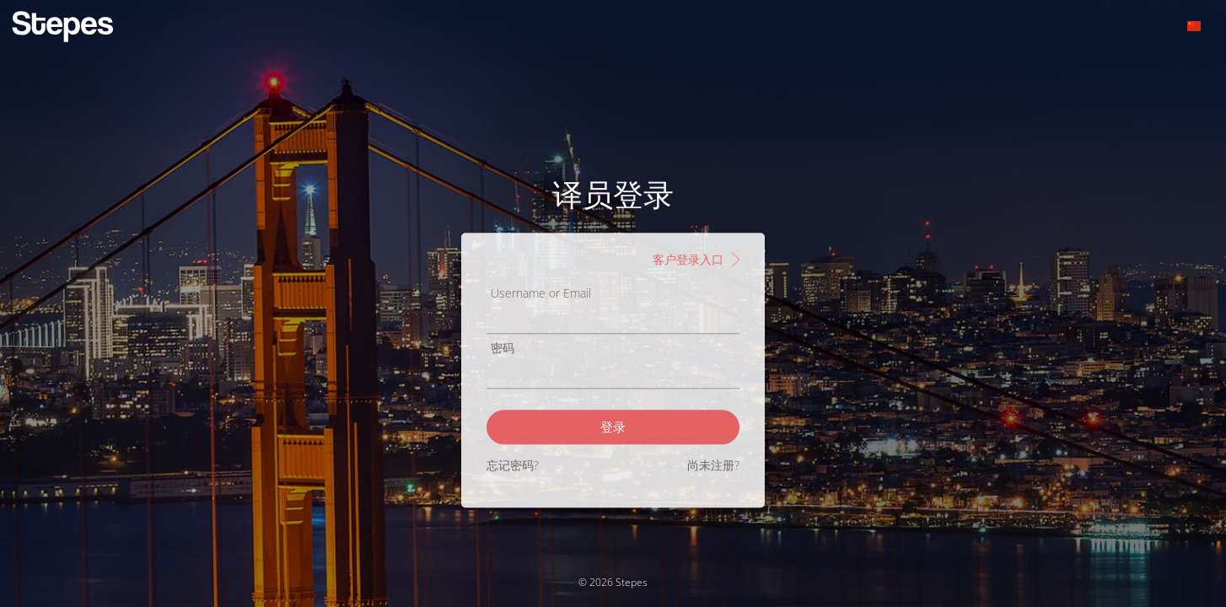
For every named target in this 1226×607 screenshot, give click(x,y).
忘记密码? (513, 465)
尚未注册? (713, 465)
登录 (613, 426)
